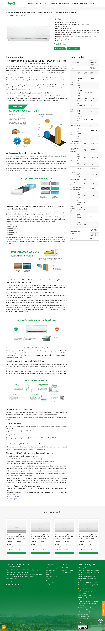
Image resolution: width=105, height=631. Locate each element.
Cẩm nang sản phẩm (67, 570)
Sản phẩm (39, 3)
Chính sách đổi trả (83, 614)
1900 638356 (59, 49)
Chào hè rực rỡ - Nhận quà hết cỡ (87, 568)
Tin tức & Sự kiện (64, 3)
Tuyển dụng (84, 3)
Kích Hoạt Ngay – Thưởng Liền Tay (88, 576)
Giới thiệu (31, 3)
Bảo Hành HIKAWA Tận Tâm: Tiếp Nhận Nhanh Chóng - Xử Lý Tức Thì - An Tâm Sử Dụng (88, 585)
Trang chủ (8, 8)
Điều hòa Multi (50, 585)
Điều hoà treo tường (21, 8)
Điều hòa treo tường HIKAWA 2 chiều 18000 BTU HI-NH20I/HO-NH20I (43, 8)
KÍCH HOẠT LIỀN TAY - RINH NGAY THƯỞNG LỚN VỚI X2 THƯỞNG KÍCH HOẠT (88, 603)
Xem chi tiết (16, 553)
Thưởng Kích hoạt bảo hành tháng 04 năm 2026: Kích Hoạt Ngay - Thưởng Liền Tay (88, 572)
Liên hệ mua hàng (73, 49)
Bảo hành (54, 3)
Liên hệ (92, 3)
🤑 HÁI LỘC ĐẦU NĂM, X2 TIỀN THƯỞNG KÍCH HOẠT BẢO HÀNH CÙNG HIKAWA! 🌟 (88, 591)
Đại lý (46, 3)
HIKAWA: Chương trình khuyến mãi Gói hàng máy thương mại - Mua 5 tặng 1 (87, 597)
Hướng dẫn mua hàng (84, 616)
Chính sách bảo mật (83, 618)
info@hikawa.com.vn (16, 499)
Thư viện (75, 3)
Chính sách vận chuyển (84, 612)
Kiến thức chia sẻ (66, 572)
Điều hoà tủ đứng (50, 570)
